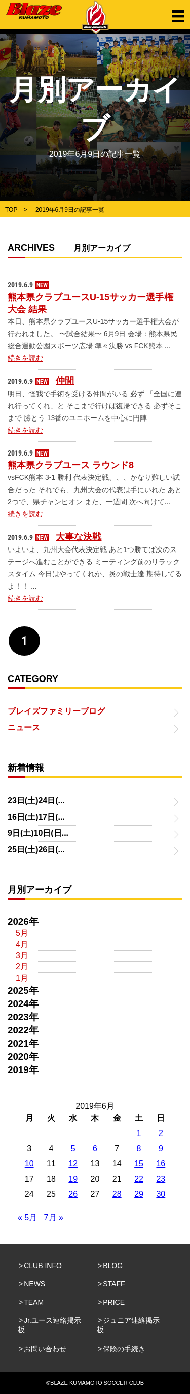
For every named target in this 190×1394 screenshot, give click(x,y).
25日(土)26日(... (36, 849)
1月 (22, 978)
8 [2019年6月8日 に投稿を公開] (139, 1148)
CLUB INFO (43, 1265)
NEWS (34, 1284)
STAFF (114, 1284)
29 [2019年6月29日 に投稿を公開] (138, 1194)
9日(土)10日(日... (38, 833)
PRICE (114, 1302)
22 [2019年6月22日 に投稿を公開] (138, 1179)
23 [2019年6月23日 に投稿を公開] (160, 1179)
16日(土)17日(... (36, 817)
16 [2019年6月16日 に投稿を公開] (160, 1163)
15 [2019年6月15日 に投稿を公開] (138, 1163)
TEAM (34, 1302)
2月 (22, 966)
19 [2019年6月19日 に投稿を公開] (73, 1179)
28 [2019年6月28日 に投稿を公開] (117, 1194)
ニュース (24, 727)
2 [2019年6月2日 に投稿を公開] (161, 1133)
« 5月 (27, 1217)
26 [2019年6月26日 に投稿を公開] (73, 1194)
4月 (22, 944)
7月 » (53, 1217)
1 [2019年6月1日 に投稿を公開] (139, 1133)
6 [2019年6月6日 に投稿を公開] (95, 1148)
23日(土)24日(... (36, 800)
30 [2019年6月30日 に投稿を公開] (160, 1194)
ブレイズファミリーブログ (56, 711)
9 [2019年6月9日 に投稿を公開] (161, 1148)
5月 (22, 933)
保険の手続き (124, 1349)
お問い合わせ (45, 1349)
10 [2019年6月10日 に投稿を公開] (29, 1163)
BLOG (113, 1265)
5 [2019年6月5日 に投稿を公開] (73, 1148)
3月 (22, 955)
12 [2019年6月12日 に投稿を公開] (73, 1163)
